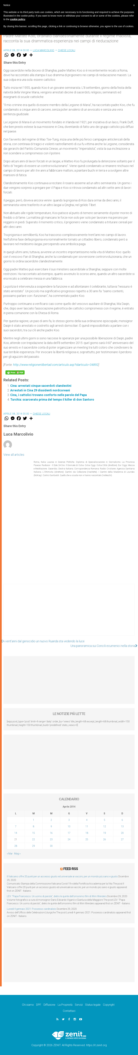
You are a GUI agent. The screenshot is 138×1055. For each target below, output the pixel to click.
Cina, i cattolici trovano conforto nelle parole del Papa (48, 395)
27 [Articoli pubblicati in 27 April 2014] (122, 839)
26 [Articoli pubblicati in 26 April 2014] (104, 839)
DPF (38, 1004)
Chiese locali (66, 50)
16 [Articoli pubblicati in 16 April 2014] (51, 833)
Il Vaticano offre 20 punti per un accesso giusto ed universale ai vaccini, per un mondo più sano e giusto (62, 876)
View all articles (13, 454)
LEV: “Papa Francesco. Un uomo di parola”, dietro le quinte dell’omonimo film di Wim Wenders (57, 896)
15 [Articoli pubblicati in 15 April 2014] (33, 833)
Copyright (108, 1004)
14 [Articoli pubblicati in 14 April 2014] (15, 833)
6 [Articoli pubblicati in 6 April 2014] (122, 820)
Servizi (79, 1004)
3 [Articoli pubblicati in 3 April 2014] (69, 820)
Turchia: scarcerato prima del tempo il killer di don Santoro (52, 399)
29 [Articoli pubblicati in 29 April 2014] (33, 846)
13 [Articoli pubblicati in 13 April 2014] (122, 826)
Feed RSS (70, 869)
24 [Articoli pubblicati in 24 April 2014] (69, 839)
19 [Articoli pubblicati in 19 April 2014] (104, 833)
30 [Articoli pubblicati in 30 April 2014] (51, 846)
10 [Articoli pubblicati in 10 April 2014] (69, 826)
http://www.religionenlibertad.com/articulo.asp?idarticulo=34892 (55, 364)
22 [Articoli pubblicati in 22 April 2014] (33, 839)
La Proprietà (65, 1004)
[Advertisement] (69, 613)
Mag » (17, 853)
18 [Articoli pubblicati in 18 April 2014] (86, 833)
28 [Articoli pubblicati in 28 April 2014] (15, 846)
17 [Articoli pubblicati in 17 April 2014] (69, 833)
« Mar (10, 853)
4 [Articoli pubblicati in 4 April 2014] (86, 820)
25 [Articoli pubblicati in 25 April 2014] (86, 839)
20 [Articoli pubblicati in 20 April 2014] (122, 833)
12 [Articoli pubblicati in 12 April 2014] (104, 826)
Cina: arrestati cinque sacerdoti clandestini (40, 385)
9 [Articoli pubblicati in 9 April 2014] (51, 826)
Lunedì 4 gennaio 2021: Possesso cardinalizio (31, 908)
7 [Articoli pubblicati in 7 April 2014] (15, 826)
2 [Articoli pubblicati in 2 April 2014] (51, 820)
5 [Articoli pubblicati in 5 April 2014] (104, 820)
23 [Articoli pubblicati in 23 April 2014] (51, 839)
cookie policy (17, 19)
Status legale (93, 1004)
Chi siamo (28, 1004)
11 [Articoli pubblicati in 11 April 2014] (86, 826)
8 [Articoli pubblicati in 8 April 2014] (33, 826)
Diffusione (49, 1004)
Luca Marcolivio (43, 50)
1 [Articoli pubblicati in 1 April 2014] (33, 820)
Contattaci (69, 1010)
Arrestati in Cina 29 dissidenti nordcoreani (40, 390)
